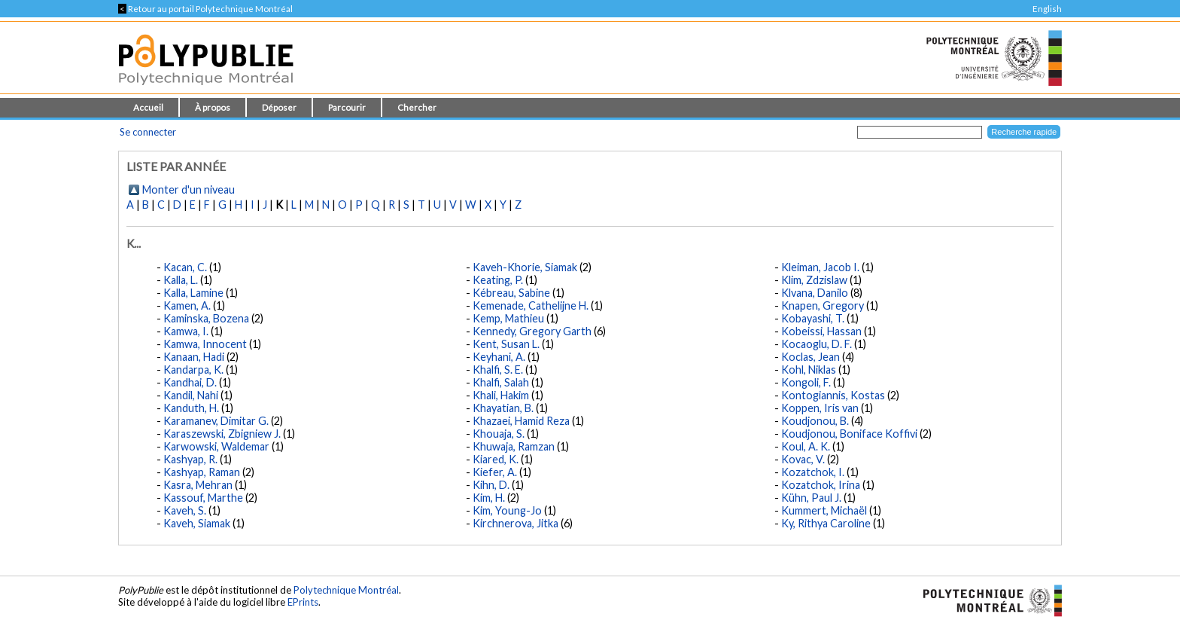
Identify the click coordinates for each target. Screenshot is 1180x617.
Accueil (148, 107)
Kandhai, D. (190, 382)
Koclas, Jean (810, 356)
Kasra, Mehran (198, 484)
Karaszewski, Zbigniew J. (222, 433)
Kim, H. (489, 497)
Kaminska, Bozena (206, 318)
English (1047, 9)
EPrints (302, 602)
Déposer (279, 107)
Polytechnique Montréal (346, 590)
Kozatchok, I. (812, 472)
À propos (212, 107)
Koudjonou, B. (815, 420)
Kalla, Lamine (193, 292)
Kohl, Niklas (808, 369)
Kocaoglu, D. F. (816, 344)
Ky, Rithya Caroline (826, 523)
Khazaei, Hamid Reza (521, 420)
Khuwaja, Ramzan (514, 446)
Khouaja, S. (499, 433)
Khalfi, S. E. (498, 369)
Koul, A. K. (805, 446)
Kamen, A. (187, 305)
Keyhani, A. (499, 356)
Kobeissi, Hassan (821, 331)
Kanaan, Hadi (193, 356)
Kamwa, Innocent (205, 344)
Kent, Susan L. (506, 344)
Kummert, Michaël (824, 510)
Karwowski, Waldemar (216, 446)
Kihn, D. (491, 484)
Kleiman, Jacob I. (820, 267)
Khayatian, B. (503, 408)
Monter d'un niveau (188, 189)
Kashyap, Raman (201, 472)
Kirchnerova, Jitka (515, 523)
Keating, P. (498, 279)
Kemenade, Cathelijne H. (530, 305)
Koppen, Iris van (820, 408)
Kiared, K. (496, 459)
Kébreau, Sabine (511, 292)
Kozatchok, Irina (820, 484)
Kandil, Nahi (190, 395)
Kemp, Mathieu (508, 318)
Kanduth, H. (191, 408)
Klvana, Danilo (814, 292)
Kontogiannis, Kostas (833, 395)
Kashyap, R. (190, 459)
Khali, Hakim (501, 395)
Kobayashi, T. (812, 318)
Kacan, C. (185, 267)
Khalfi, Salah (501, 382)
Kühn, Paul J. (811, 497)
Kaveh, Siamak (196, 523)
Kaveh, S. (184, 510)
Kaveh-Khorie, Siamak (525, 267)
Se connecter (148, 132)
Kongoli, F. (806, 382)
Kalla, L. (180, 279)
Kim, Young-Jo (507, 510)
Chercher (416, 107)
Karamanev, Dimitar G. (216, 420)
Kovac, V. (803, 459)
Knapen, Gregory (822, 305)
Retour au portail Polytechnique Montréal (205, 9)
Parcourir (347, 107)
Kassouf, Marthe (203, 497)
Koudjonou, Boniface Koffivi (849, 433)
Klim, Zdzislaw (814, 279)
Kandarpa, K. (193, 369)
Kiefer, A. (495, 472)
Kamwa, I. (185, 331)
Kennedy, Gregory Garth (532, 331)
